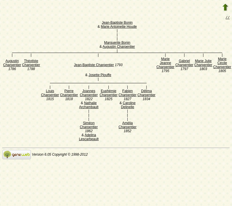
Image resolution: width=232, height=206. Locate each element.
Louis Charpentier (50, 94)
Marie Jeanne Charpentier (165, 64)
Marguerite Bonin (117, 43)
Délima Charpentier (146, 94)
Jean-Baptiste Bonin (117, 23)
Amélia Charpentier (127, 126)
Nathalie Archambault (88, 106)
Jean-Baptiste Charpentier (94, 66)
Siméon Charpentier (89, 126)
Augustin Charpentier (119, 47)
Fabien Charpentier (127, 94)
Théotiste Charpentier (31, 64)
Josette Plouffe (100, 76)
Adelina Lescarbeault (89, 138)
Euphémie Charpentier (109, 94)
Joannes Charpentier (89, 94)
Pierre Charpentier (69, 94)
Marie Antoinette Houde (119, 27)
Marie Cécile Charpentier (222, 64)
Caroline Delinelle (128, 106)
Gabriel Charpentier (184, 64)
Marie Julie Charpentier (203, 64)
